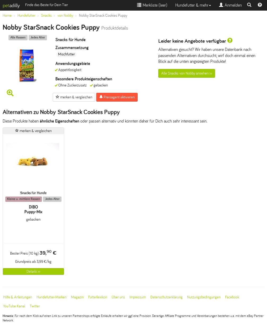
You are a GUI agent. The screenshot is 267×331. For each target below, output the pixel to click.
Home (7, 16)
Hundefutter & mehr (193, 5)
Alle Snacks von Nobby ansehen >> (186, 73)
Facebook (232, 297)
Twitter (35, 306)
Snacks (46, 16)
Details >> (33, 271)
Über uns (118, 297)
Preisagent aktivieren (117, 97)
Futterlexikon (97, 297)
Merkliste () (152, 5)
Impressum (137, 297)
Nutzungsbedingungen (204, 297)
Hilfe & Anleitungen (17, 297)
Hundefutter (26, 16)
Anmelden (230, 5)
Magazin (77, 297)
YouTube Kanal (14, 306)
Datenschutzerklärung (166, 297)
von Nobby (65, 16)
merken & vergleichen (74, 97)
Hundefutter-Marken (52, 297)
